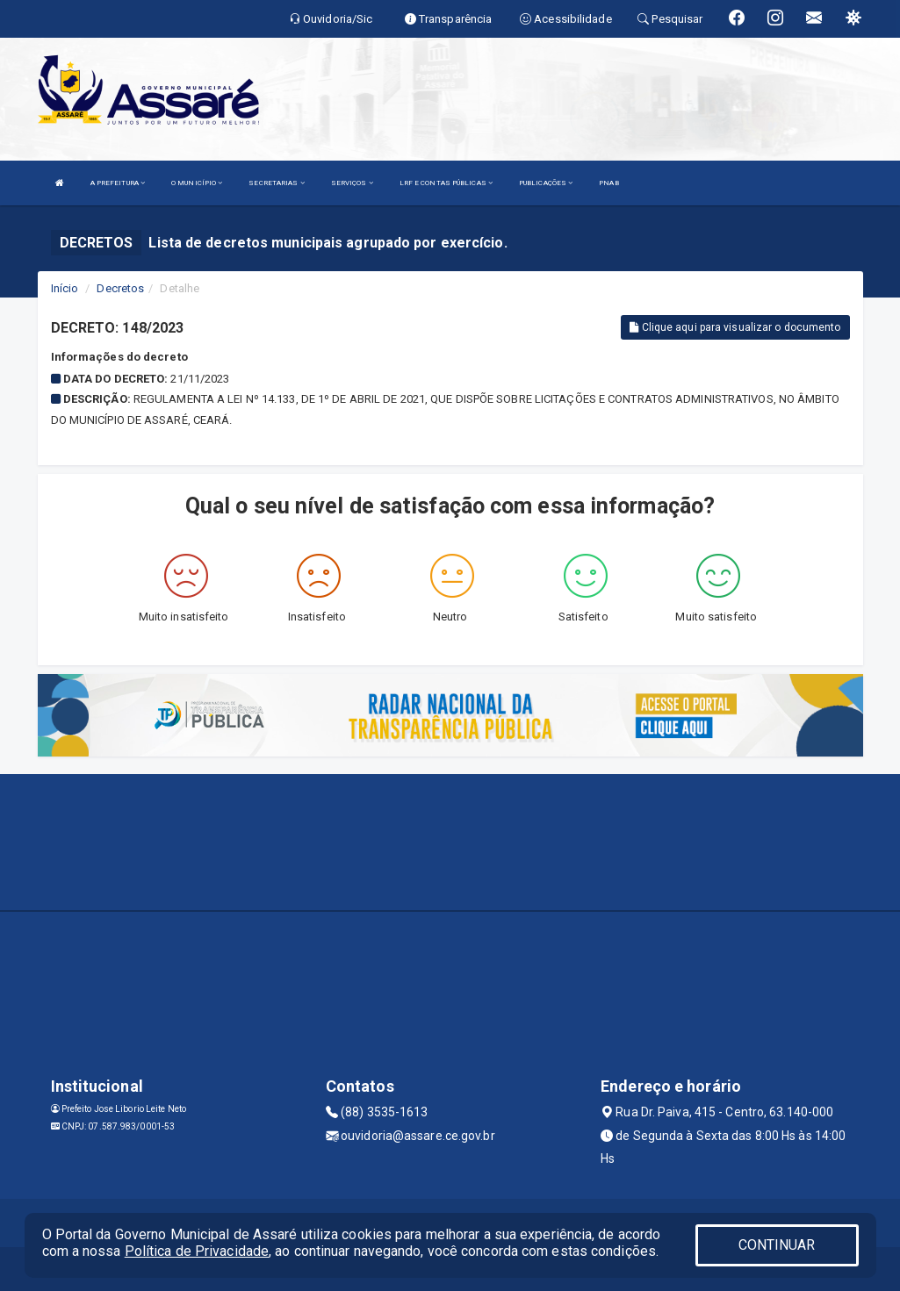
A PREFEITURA (117, 183)
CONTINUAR (777, 1245)
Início (65, 288)
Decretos (120, 288)
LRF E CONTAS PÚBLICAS (446, 183)
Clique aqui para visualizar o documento (735, 327)
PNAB (608, 183)
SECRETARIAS (276, 183)
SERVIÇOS (352, 183)
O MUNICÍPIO (196, 183)
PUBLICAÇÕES (545, 183)
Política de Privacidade (197, 1251)
